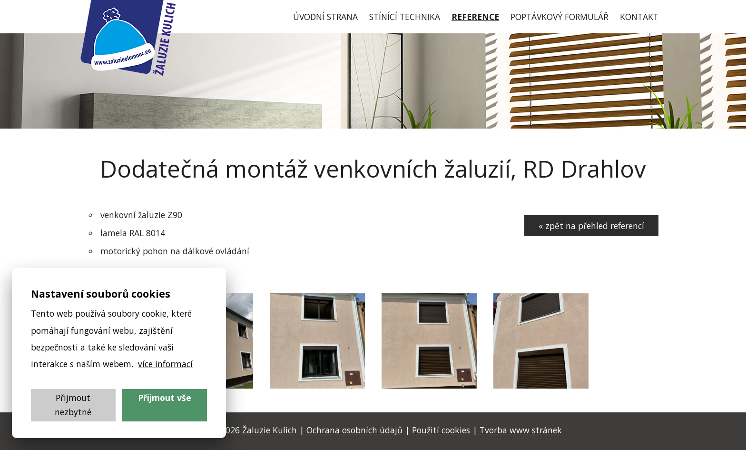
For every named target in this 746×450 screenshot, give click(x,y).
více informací (165, 364)
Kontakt (639, 16)
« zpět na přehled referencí (591, 225)
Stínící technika (404, 16)
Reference (475, 16)
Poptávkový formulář (559, 16)
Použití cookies (441, 430)
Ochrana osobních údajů (354, 430)
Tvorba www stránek (521, 430)
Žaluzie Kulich (269, 430)
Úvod (325, 16)
